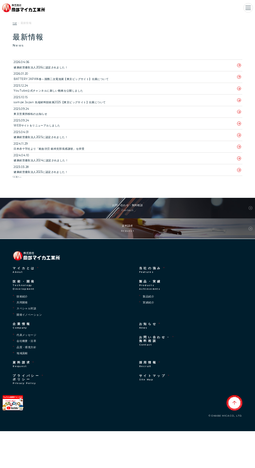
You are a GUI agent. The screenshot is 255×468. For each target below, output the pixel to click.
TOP (16, 23)
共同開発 (22, 339)
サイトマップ (152, 414)
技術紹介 (22, 333)
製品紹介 (148, 333)
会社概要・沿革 (26, 378)
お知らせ (148, 362)
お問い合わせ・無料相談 (128, 232)
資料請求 (127, 261)
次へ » (18, 197)
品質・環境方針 (26, 384)
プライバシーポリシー (26, 416)
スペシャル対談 (26, 345)
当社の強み (150, 307)
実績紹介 (148, 339)
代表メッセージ (26, 371)
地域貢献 (22, 390)
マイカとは (24, 307)
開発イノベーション (29, 351)
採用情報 (148, 401)
